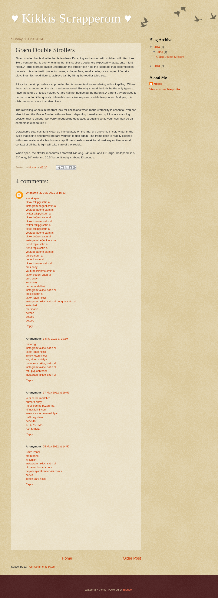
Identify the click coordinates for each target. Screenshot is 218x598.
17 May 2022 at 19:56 (56, 392)
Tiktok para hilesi (36, 478)
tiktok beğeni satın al (38, 217)
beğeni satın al (35, 259)
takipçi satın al (34, 255)
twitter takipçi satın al (38, 213)
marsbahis (32, 309)
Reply (29, 326)
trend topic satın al (37, 244)
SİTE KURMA (34, 424)
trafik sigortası (34, 417)
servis (29, 475)
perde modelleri (35, 286)
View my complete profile (164, 89)
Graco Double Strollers (170, 56)
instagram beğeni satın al (41, 205)
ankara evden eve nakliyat (42, 413)
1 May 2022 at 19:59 (55, 338)
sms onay (31, 267)
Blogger (128, 589)
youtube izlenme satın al (40, 270)
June (160, 52)
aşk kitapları (33, 198)
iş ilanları (31, 459)
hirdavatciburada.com (39, 467)
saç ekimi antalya (36, 359)
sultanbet (31, 305)
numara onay (34, 401)
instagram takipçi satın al (41, 290)
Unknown (32, 192)
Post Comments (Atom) (42, 566)
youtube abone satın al (39, 209)
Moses (158, 83)
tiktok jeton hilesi (36, 297)
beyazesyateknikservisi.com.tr (44, 471)
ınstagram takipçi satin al (41, 363)
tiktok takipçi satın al (38, 202)
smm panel (32, 455)
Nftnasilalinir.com (36, 409)
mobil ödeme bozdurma (40, 405)
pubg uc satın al (66, 301)
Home (67, 558)
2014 (157, 47)
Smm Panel (33, 452)
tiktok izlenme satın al (39, 221)
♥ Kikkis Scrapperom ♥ (71, 18)
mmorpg (31, 344)
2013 (157, 66)
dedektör (31, 421)
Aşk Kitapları (33, 428)
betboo (30, 313)
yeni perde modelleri (38, 398)
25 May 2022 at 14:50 (56, 446)
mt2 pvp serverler (36, 370)
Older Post (132, 558)
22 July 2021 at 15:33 (52, 192)
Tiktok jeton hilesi (36, 355)
